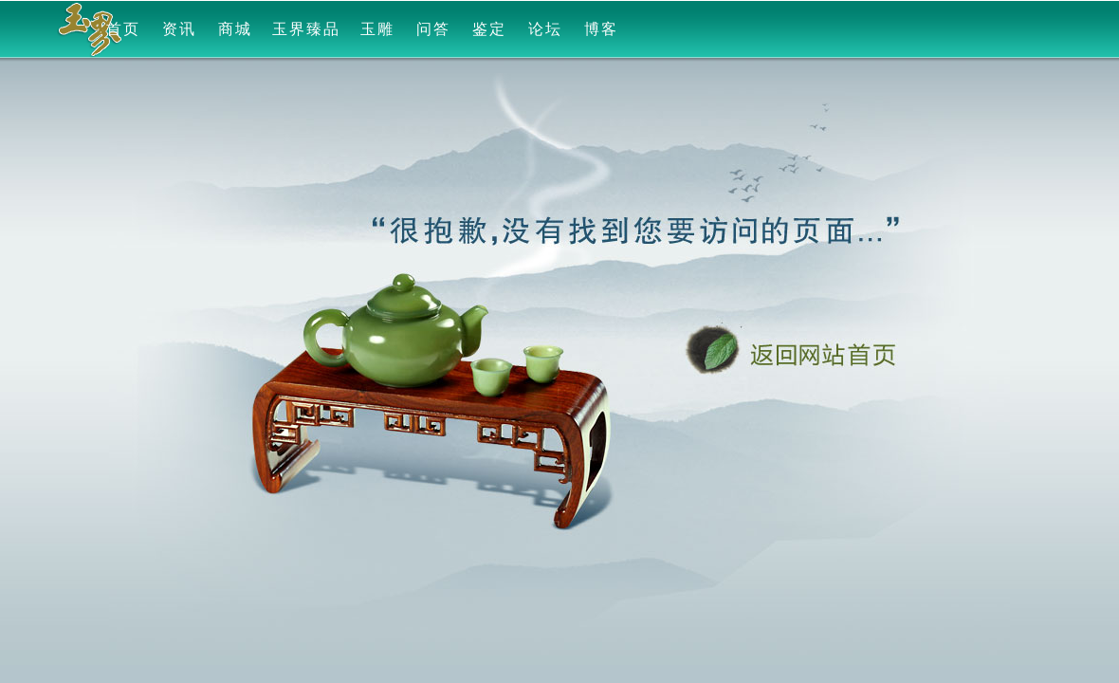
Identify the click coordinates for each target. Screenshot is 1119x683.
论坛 (545, 29)
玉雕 (377, 29)
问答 (433, 29)
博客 (601, 29)
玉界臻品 (306, 29)
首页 (123, 29)
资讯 (179, 29)
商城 (235, 29)
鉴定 (489, 29)
